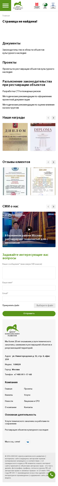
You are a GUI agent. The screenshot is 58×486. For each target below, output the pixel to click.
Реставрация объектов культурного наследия (26, 430)
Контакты (28, 407)
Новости (9, 401)
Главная (6, 16)
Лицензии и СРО (32, 401)
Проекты (28, 389)
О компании (10, 407)
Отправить (29, 313)
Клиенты (9, 395)
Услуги (27, 395)
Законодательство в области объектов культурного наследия (23, 51)
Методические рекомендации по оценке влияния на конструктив (28, 106)
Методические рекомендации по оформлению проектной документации (27, 98)
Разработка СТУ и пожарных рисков (21, 91)
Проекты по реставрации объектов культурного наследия (28, 71)
